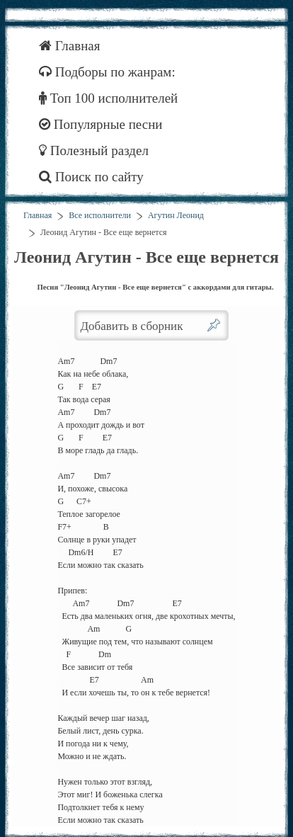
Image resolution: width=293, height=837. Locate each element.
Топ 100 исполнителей (108, 98)
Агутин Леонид (176, 215)
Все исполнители (100, 215)
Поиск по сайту (91, 176)
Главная (69, 45)
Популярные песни (101, 124)
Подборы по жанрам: (107, 71)
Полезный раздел (94, 150)
